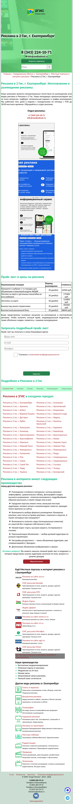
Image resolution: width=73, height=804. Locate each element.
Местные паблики (30, 734)
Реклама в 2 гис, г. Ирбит (14, 421)
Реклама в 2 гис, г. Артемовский (50, 406)
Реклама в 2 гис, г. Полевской (16, 453)
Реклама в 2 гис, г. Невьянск (15, 442)
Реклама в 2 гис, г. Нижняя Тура (50, 446)
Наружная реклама (31, 716)
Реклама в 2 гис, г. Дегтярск (15, 417)
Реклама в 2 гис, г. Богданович (50, 410)
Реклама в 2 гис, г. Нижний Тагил (18, 446)
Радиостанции (28, 743)
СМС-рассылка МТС (31, 592)
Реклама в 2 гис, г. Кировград (49, 431)
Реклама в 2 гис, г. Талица (48, 468)
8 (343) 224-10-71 (37, 789)
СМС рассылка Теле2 (31, 647)
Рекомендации (52, 389)
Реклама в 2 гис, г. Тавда (14, 468)
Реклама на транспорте (33, 725)
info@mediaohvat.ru (36, 118)
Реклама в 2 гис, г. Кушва (47, 438)
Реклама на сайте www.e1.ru (35, 616)
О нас (11, 774)
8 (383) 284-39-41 (37, 785)
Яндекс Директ (29, 607)
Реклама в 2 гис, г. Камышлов (16, 427)
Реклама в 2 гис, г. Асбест (14, 410)
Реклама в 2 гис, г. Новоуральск (17, 449)
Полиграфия (27, 707)
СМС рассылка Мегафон (33, 631)
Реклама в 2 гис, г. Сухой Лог (16, 464)
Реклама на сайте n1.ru (32, 623)
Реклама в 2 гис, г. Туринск (15, 472)
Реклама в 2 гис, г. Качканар (15, 431)
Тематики (40, 389)
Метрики (20, 389)
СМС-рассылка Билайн (32, 583)
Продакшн (27, 752)
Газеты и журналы (30, 687)
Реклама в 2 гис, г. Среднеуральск (51, 460)
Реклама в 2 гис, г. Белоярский (50, 472)
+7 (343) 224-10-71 (36, 115)
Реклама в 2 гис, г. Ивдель (48, 417)
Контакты (31, 774)
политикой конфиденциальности (44, 354)
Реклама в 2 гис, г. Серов (14, 460)
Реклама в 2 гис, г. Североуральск (51, 457)
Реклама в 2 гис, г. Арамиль (15, 406)
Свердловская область (23, 74)
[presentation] (36, 364)
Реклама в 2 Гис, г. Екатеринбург (17, 402)
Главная (7, 74)
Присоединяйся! (36, 801)
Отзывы (30, 389)
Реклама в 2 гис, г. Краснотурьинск (19, 435)
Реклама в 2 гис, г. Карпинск (49, 427)
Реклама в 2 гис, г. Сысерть (48, 464)
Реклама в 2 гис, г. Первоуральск (51, 449)
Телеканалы (27, 761)
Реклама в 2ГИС (14, 396)
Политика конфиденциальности (51, 774)
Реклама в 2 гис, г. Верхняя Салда (51, 413)
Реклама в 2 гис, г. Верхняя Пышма (19, 413)
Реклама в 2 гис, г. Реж (13, 457)
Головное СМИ (8, 389)
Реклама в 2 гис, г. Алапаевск (49, 402)
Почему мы (20, 774)
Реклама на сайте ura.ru (33, 576)
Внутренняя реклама (31, 696)
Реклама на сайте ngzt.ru (33, 640)
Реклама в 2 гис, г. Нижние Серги (51, 442)
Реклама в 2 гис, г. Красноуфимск (18, 438)
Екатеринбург (42, 74)
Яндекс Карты (28, 601)
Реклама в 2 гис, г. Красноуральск (51, 435)
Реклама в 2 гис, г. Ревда (47, 453)
